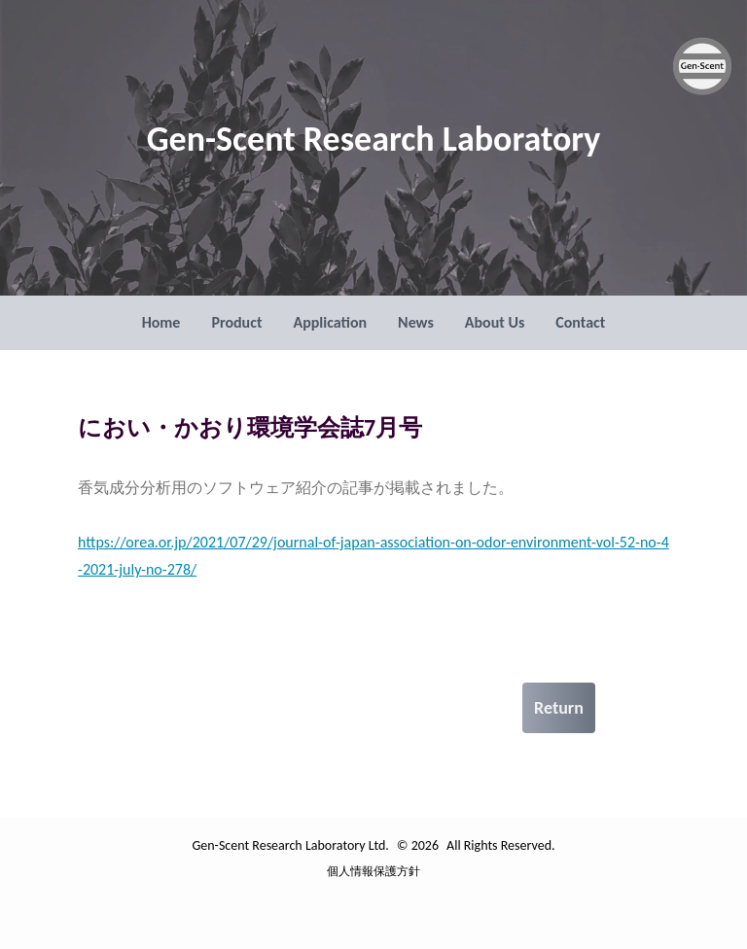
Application (330, 322)
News (416, 322)
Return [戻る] (559, 708)
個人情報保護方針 (373, 871)
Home (161, 322)
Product (236, 322)
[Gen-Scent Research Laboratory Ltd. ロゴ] (702, 66)
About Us (494, 322)
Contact (580, 322)
